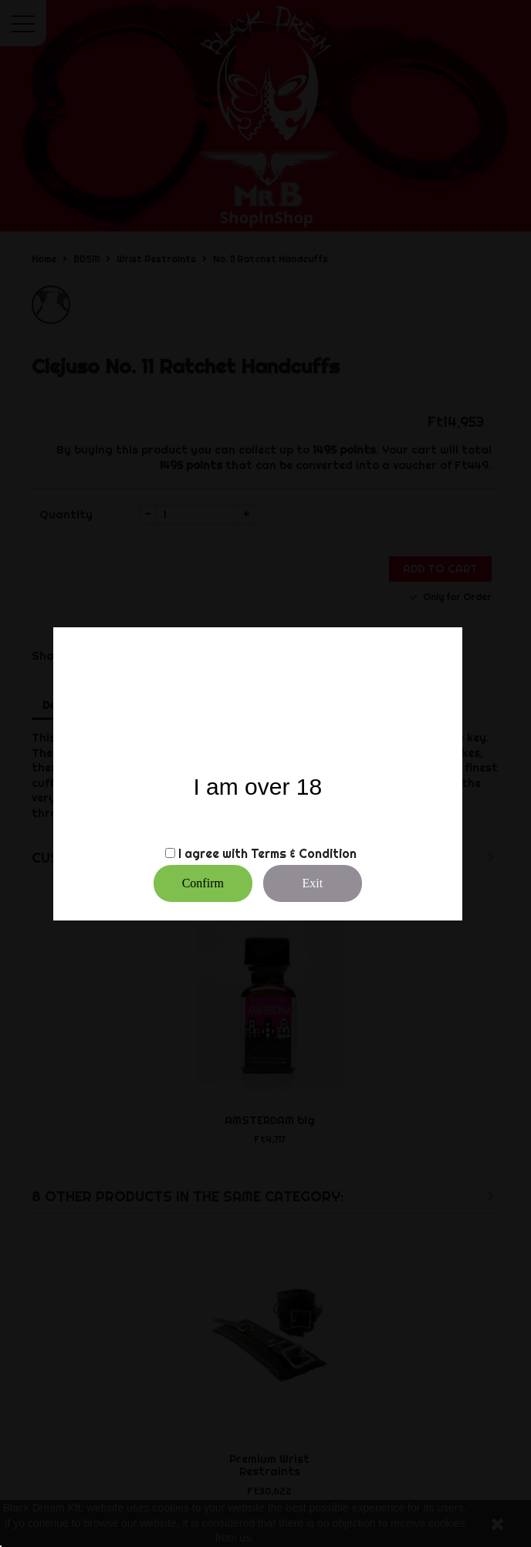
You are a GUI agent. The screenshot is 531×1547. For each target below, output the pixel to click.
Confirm (203, 883)
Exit (312, 883)
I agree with (213, 853)
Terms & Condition (304, 853)
